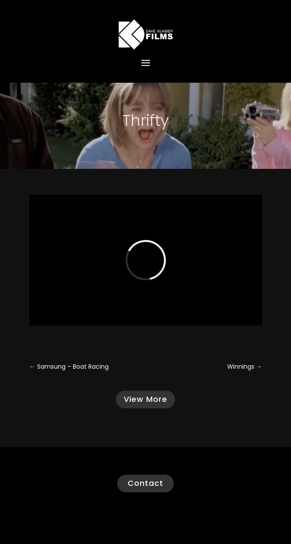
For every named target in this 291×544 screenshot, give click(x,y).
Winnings (244, 366)
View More (145, 399)
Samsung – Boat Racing (69, 366)
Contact (145, 483)
